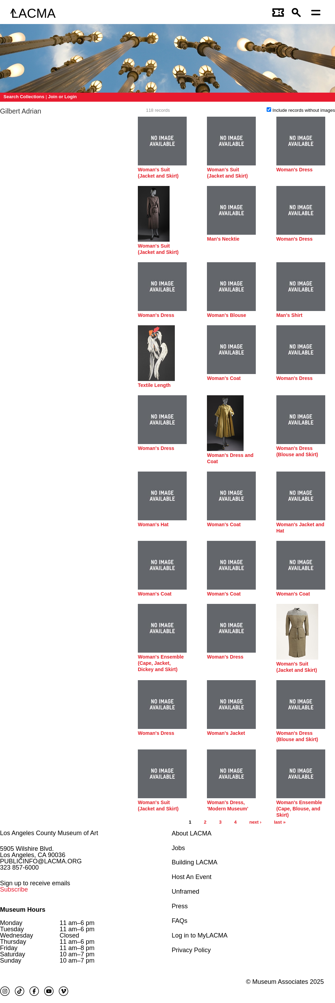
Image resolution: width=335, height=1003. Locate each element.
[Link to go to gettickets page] (278, 13)
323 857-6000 (19, 867)
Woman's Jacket (226, 733)
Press (180, 906)
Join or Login (62, 96)
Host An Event (191, 876)
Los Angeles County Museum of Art (49, 833)
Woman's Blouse (226, 315)
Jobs (178, 848)
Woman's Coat (223, 378)
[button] (298, 13)
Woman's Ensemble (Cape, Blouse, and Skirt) (299, 809)
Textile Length (154, 385)
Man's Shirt (289, 315)
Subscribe (14, 889)
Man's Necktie (223, 239)
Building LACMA (194, 862)
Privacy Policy (191, 950)
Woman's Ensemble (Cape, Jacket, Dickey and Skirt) (161, 663)
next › (255, 822)
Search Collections (23, 96)
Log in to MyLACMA (200, 935)
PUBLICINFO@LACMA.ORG (41, 861)
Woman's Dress (294, 169)
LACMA (33, 13)
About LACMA (191, 833)
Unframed (185, 891)
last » (279, 822)
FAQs (179, 920)
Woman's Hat (153, 524)
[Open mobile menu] (317, 13)
